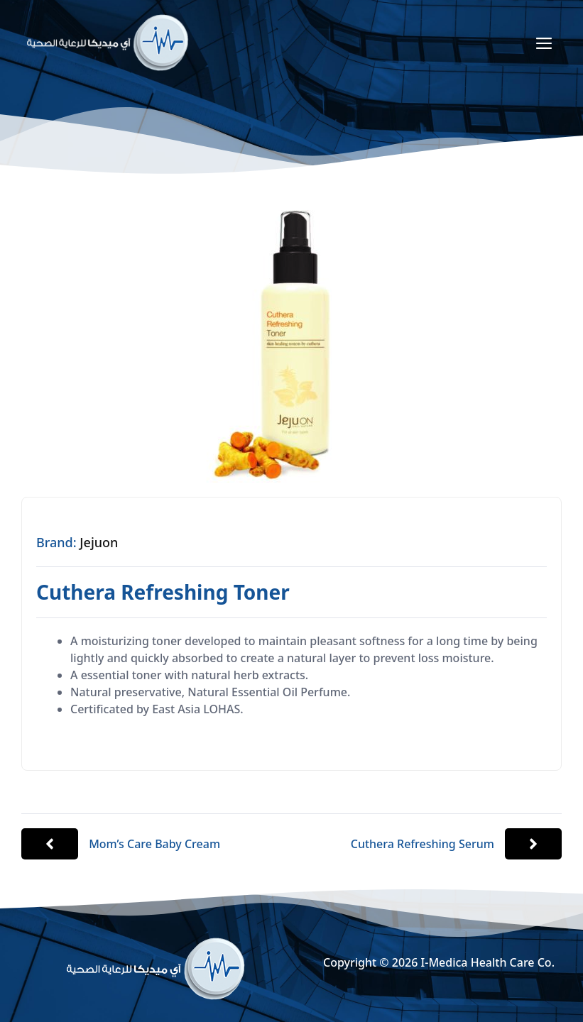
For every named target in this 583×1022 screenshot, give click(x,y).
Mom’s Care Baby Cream (154, 844)
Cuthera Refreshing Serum (422, 844)
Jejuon (99, 542)
